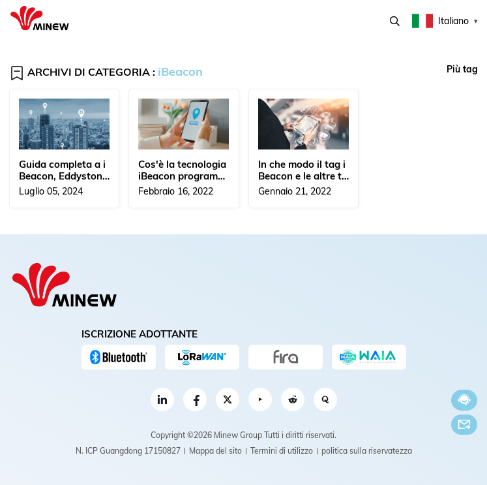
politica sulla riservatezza (366, 451)
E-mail (464, 424)
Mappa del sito (215, 451)
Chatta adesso (464, 399)
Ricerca (395, 21)
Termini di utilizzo (281, 451)
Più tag (462, 69)
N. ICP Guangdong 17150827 (128, 451)
